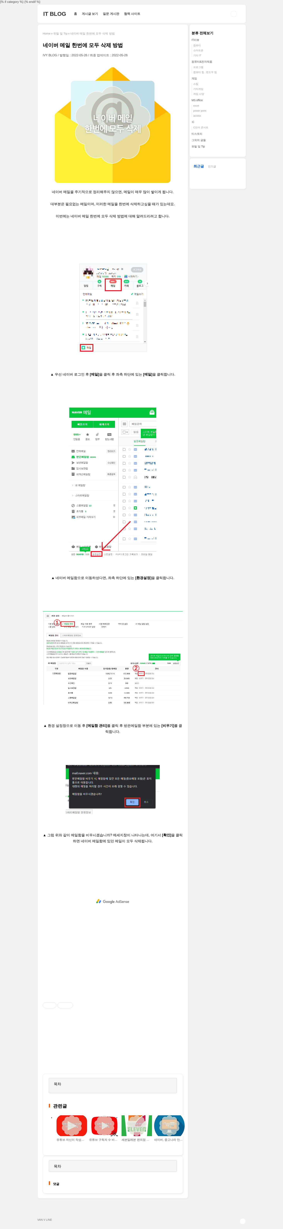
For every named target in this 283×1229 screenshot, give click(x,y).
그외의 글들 (199, 140)
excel (196, 105)
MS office (197, 100)
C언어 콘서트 (200, 127)
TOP (243, 1221)
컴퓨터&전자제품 (202, 61)
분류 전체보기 (202, 33)
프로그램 (198, 67)
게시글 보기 (90, 13)
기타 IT (197, 55)
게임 (194, 78)
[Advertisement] (113, 901)
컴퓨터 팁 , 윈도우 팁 (205, 72)
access (197, 115)
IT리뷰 (195, 39)
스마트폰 (198, 50)
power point (199, 110)
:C (193, 122)
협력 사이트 (132, 13)
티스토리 (197, 133)
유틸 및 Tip (198, 146)
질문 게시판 (111, 13)
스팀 (195, 83)
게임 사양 (198, 93)
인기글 (212, 166)
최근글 (198, 166)
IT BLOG (54, 14)
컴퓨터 (197, 45)
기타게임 (198, 88)
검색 (234, 14)
